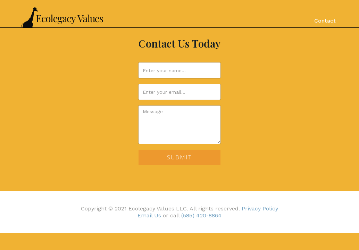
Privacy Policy (260, 208)
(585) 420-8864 (201, 215)
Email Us (149, 215)
